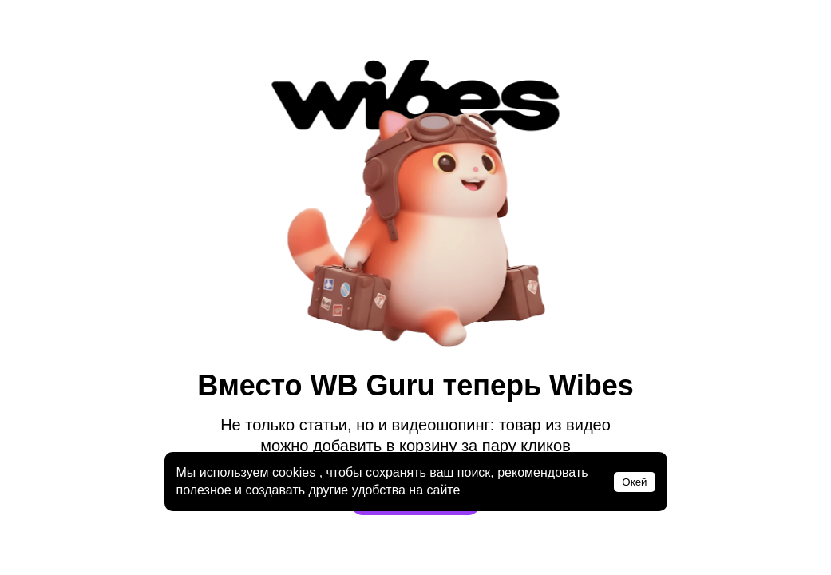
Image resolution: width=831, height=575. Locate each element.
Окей (634, 482)
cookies (293, 472)
